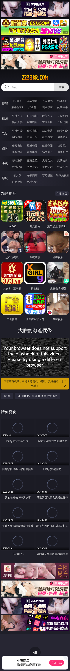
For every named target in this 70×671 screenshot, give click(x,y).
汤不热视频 (62, 175)
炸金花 (32, 107)
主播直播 (47, 122)
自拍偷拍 (32, 115)
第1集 (7, 396)
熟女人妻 (17, 122)
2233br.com (35, 77)
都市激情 (17, 160)
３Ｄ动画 (62, 115)
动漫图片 (62, 145)
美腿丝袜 (17, 152)
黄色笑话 (47, 166)
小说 (5, 163)
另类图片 (62, 152)
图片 (5, 148)
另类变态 (62, 137)
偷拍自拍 (32, 130)
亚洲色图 (32, 145)
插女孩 (17, 175)
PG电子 (17, 101)
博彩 (5, 103)
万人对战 (47, 101)
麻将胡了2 (17, 107)
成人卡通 (47, 130)
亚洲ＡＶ (17, 115)
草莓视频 (47, 175)
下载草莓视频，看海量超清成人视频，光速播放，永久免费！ (35, 383)
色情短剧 (32, 181)
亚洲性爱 (17, 130)
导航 (5, 178)
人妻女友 (47, 160)
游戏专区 (62, 101)
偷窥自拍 (17, 145)
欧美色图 (47, 145)
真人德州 (32, 101)
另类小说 (32, 166)
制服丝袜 (17, 137)
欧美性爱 (62, 130)
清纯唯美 (32, 152)
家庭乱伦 (32, 160)
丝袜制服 (32, 122)
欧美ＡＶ (47, 115)
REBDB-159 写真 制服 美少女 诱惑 (37, 396)
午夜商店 (32, 175)
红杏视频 (17, 181)
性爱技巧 (62, 166)
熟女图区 (47, 152)
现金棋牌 (47, 107)
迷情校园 (17, 166)
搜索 (61, 87)
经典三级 (32, 137)
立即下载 (56, 662)
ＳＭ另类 (62, 122)
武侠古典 (62, 160)
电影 (5, 133)
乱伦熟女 (47, 137)
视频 (5, 118)
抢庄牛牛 (62, 107)
